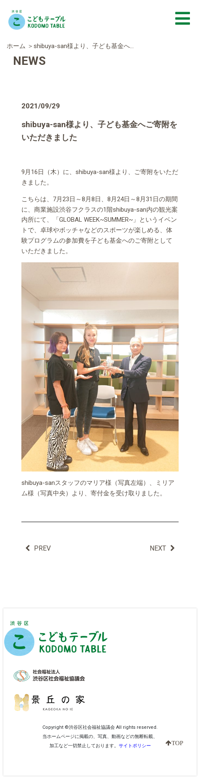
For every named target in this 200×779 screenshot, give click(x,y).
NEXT (162, 548)
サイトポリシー (135, 745)
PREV (38, 548)
